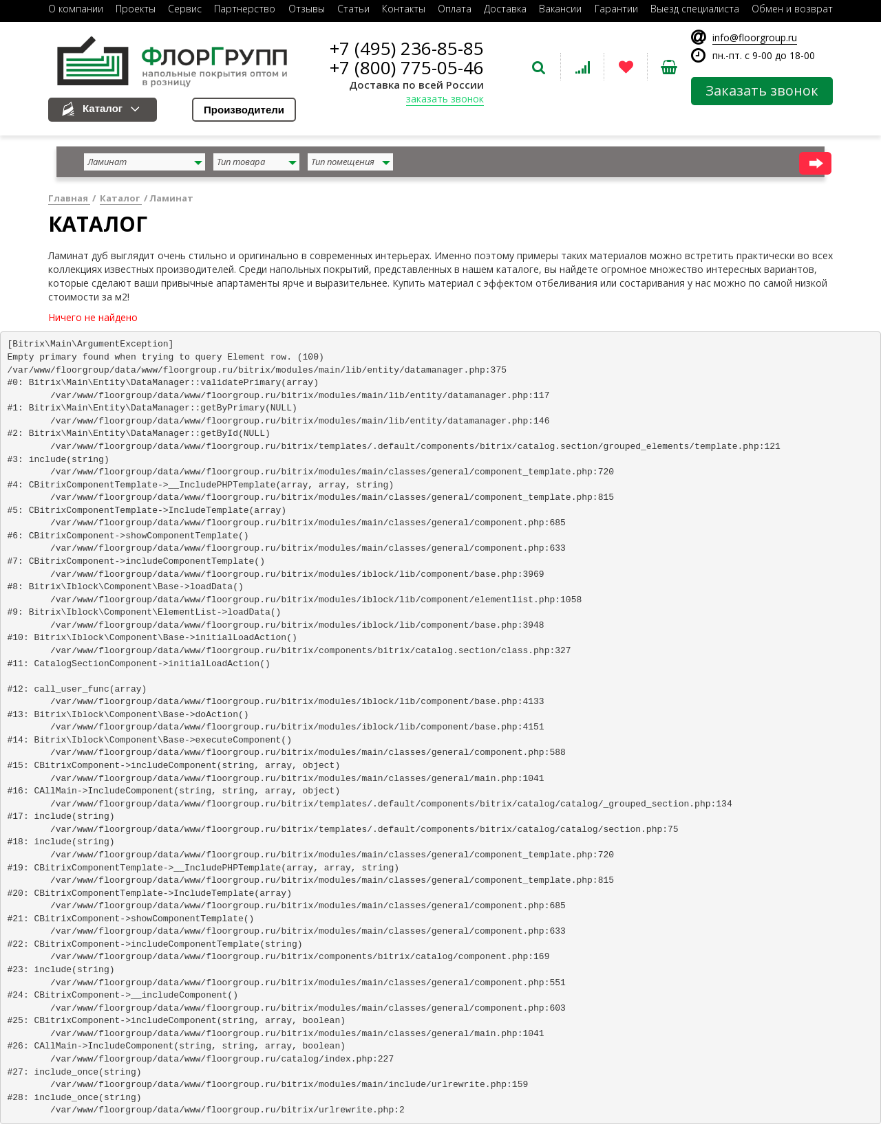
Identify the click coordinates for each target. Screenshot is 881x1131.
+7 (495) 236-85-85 (407, 48)
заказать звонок (445, 98)
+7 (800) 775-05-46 (407, 67)
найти (815, 163)
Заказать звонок (761, 90)
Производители (244, 110)
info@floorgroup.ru (754, 37)
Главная (69, 198)
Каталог (103, 108)
